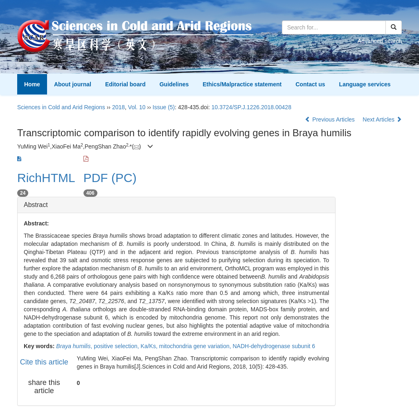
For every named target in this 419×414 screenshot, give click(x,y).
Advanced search (380, 41)
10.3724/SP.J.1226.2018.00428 (251, 107)
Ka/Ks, (150, 346)
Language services (365, 84)
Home (32, 84)
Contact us (310, 84)
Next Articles (382, 119)
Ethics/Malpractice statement (242, 84)
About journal (72, 84)
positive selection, (117, 346)
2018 (118, 107)
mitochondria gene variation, (196, 346)
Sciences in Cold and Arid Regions (61, 107)
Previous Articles (330, 119)
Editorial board (125, 84)
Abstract (36, 204)
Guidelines (174, 84)
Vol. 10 (137, 107)
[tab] (176, 205)
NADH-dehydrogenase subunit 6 (274, 346)
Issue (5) (164, 107)
